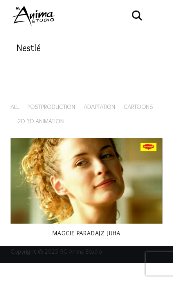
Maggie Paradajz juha (86, 233)
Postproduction (51, 106)
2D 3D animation (41, 121)
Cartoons (138, 106)
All (15, 106)
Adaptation (99, 106)
